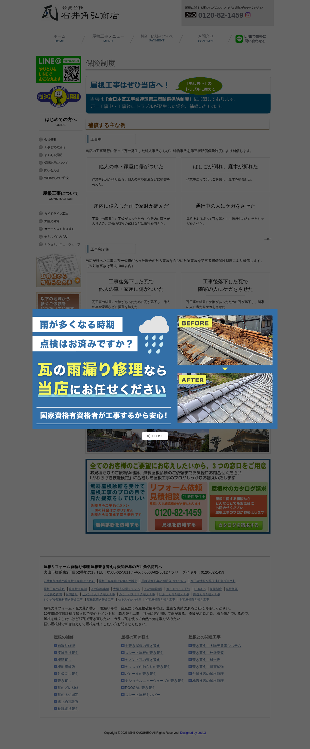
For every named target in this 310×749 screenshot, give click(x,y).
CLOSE (155, 436)
